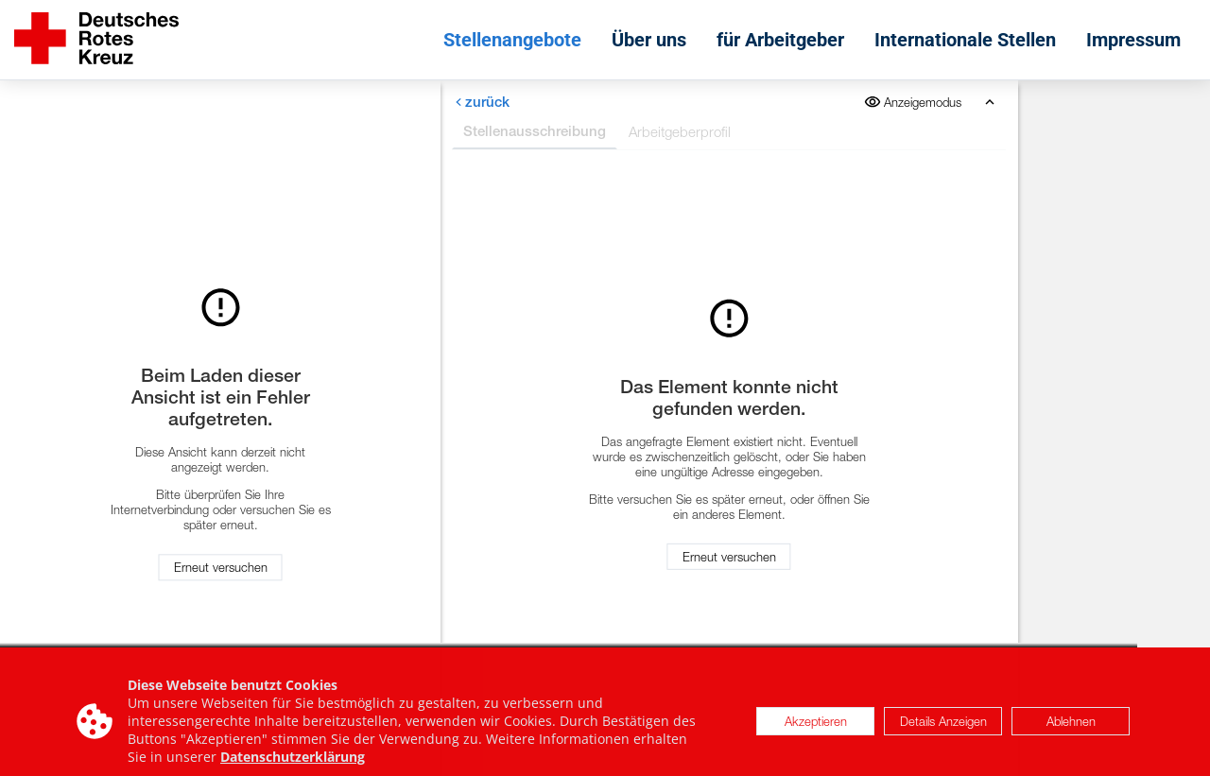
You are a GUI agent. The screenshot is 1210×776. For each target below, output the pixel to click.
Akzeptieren (816, 726)
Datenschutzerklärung (292, 763)
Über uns (649, 39)
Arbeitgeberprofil (680, 131)
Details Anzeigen (943, 726)
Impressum (1133, 39)
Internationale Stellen (965, 39)
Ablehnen (1071, 726)
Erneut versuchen (221, 568)
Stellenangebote (512, 39)
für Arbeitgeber (780, 39)
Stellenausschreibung (534, 131)
